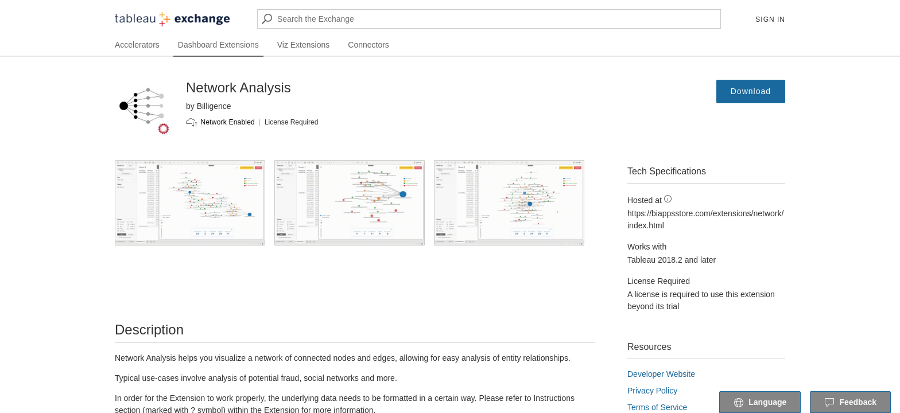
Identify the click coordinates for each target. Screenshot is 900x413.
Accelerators (137, 44)
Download (751, 91)
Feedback (850, 403)
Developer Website (661, 374)
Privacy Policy (652, 390)
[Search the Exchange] (489, 19)
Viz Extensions (303, 44)
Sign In (770, 19)
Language (760, 403)
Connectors (368, 44)
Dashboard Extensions (218, 44)
